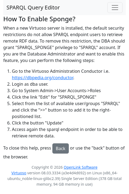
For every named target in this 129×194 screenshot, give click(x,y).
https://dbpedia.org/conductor (42, 78)
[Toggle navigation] (115, 7)
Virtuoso (18, 172)
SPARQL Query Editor (33, 7)
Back (61, 148)
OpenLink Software (80, 167)
